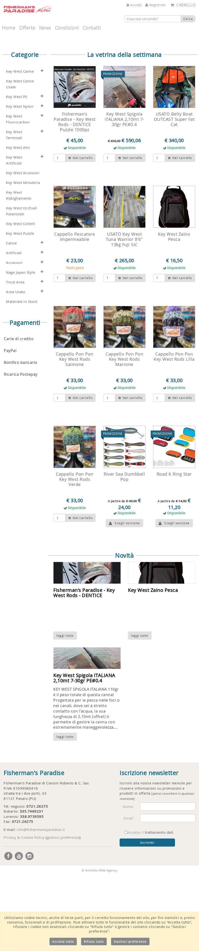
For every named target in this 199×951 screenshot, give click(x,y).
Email (128, 894)
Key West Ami (18, 224)
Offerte (27, 27)
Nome (128, 883)
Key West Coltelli (20, 300)
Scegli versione (124, 600)
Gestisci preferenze (130, 941)
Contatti (92, 27)
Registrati (155, 4)
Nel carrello (80, 234)
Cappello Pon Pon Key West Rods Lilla (174, 433)
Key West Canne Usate (20, 160)
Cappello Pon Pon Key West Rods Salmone (74, 436)
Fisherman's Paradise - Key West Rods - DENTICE (84, 669)
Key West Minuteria (23, 259)
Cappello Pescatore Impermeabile (74, 313)
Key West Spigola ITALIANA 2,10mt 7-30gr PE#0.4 (124, 196)
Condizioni (67, 27)
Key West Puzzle (20, 310)
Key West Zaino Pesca (174, 313)
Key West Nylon (19, 183)
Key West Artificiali (14, 236)
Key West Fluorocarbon (17, 195)
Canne (11, 319)
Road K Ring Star (174, 550)
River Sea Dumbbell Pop (124, 553)
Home (8, 27)
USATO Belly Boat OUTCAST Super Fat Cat (174, 196)
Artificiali (14, 329)
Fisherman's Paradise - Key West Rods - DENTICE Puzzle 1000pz (75, 198)
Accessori (14, 339)
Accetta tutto (63, 941)
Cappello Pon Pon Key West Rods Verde (74, 556)
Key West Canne (20, 147)
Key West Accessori (22, 249)
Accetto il (148, 909)
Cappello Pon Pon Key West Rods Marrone (124, 436)
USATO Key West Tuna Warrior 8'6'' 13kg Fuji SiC (124, 316)
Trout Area (15, 358)
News (45, 27)
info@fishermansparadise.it (41, 906)
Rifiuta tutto (94, 941)
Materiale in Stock (21, 378)
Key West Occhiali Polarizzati (21, 287)
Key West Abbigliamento (19, 272)
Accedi (134, 4)
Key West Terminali (14, 211)
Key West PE (16, 173)
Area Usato (15, 368)
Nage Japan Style (20, 349)
